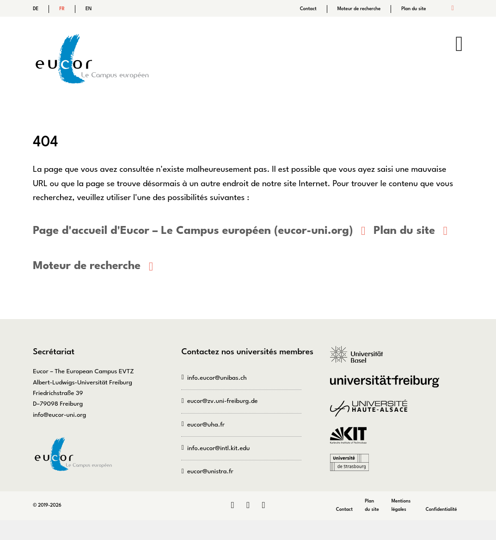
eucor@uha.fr (206, 424)
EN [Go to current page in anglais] (89, 8)
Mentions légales (401, 505)
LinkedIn (232, 505)
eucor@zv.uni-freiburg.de (222, 401)
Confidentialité (441, 509)
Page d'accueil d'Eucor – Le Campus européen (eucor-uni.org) (191, 231)
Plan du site (413, 8)
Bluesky (263, 505)
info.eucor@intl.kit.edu (218, 448)
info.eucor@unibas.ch (217, 378)
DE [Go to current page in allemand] (35, 8)
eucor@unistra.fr (210, 471)
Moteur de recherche (359, 8)
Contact (308, 8)
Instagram (248, 505)
